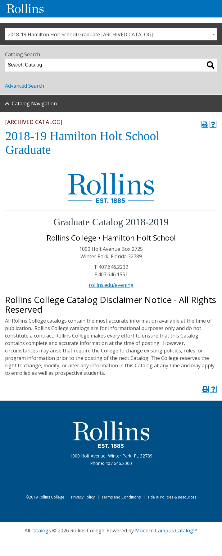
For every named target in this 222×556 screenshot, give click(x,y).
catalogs (41, 530)
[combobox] (111, 34)
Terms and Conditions (121, 497)
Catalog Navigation (34, 103)
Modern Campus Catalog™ (166, 530)
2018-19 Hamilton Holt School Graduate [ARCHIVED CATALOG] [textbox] (80, 34)
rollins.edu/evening (111, 285)
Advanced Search (24, 85)
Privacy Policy (83, 497)
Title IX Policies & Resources (171, 497)
